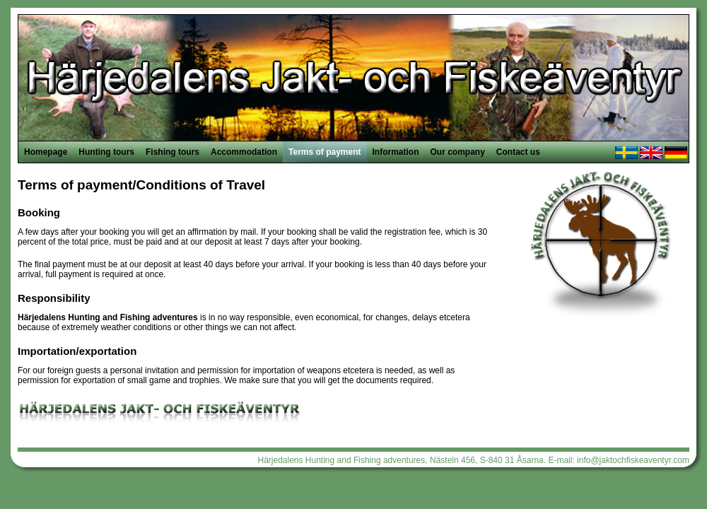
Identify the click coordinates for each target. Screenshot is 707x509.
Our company (458, 152)
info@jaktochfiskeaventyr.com (633, 460)
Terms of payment (324, 152)
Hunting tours (106, 152)
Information (396, 152)
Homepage (45, 152)
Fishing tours (172, 152)
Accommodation (244, 152)
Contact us (518, 152)
